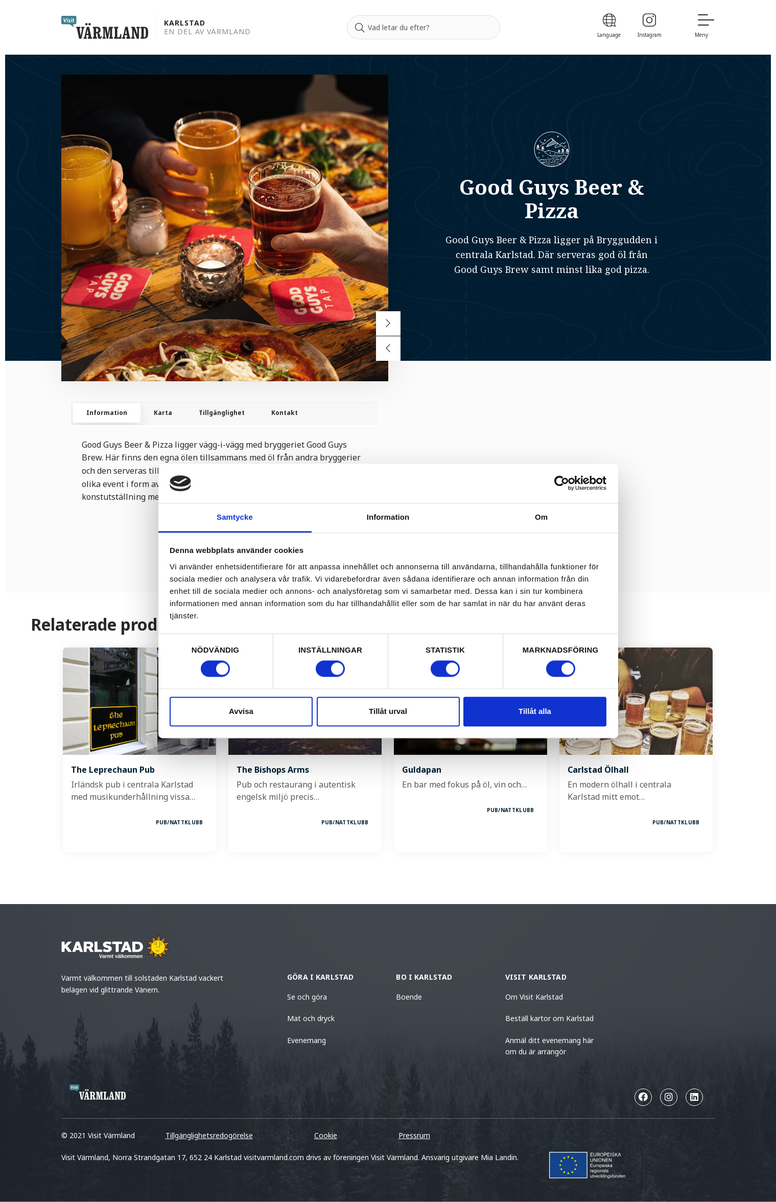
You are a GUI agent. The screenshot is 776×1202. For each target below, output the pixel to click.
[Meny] (705, 27)
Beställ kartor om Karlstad (549, 1018)
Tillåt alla (535, 711)
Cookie (325, 1135)
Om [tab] (541, 517)
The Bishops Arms (273, 769)
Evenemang (306, 1040)
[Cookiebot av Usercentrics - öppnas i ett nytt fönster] (561, 483)
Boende (409, 997)
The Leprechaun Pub (113, 769)
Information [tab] (388, 517)
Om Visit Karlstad (534, 997)
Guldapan (421, 769)
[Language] (609, 27)
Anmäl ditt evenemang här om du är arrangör (549, 1045)
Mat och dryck (311, 1018)
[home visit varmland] (104, 27)
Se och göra (307, 997)
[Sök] (359, 27)
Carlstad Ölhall (598, 769)
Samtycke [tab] (235, 517)
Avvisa (241, 711)
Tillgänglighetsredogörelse (209, 1135)
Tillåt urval (388, 711)
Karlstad (184, 23)
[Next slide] (388, 323)
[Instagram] (649, 27)
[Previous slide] (388, 348)
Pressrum (414, 1135)
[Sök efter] (423, 27)
